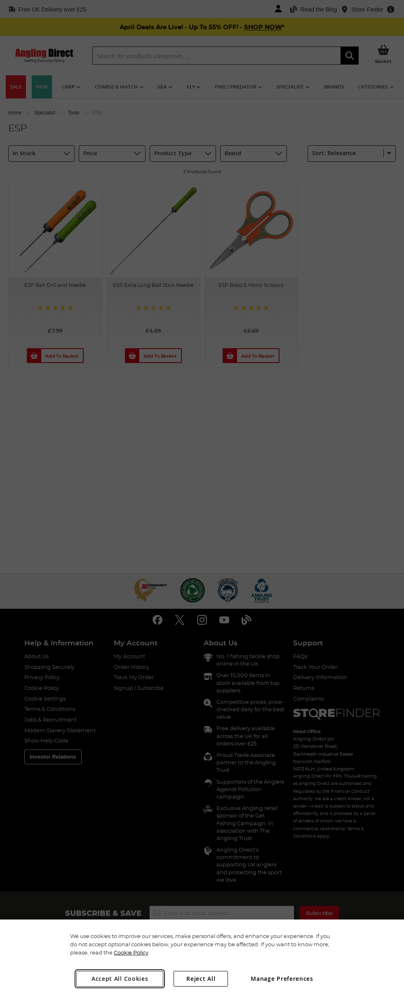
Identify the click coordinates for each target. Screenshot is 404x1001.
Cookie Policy (131, 952)
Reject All (200, 978)
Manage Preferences (282, 978)
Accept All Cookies (120, 978)
